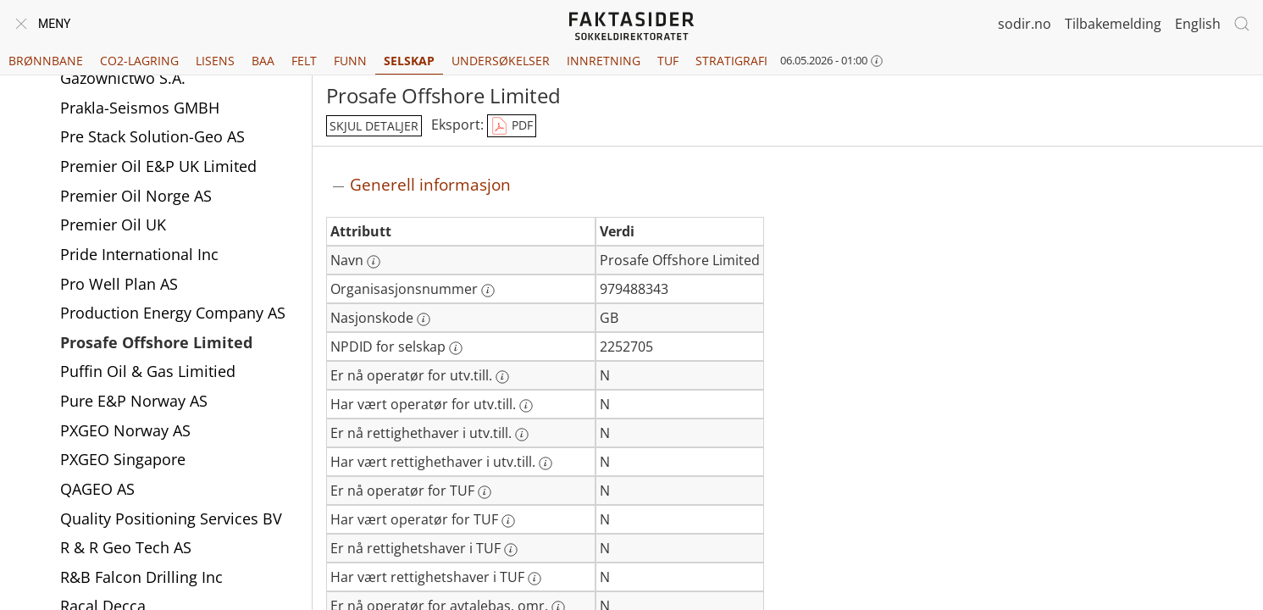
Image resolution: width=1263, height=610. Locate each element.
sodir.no (1024, 23)
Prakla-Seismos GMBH (139, 109)
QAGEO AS (97, 490)
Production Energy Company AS (172, 314)
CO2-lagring (139, 61)
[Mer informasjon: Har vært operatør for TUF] (508, 521)
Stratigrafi (731, 61)
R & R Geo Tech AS (125, 549)
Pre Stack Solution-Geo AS (152, 138)
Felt (304, 61)
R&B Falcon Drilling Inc (141, 578)
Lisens (215, 61)
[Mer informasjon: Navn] (373, 262)
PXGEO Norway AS (125, 432)
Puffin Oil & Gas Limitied (147, 373)
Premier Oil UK (113, 226)
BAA (263, 61)
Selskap (409, 61)
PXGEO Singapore (123, 461)
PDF (511, 126)
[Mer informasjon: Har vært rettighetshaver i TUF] (534, 578)
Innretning (603, 61)
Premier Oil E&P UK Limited (158, 168)
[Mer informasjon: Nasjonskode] (423, 319)
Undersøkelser (500, 61)
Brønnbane (45, 61)
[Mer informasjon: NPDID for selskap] (456, 348)
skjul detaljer (374, 126)
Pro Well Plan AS (119, 285)
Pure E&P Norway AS (134, 402)
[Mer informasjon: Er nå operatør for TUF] (484, 492)
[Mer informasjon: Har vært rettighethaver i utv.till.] (545, 463)
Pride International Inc (139, 256)
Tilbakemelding (1113, 23)
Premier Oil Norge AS (136, 197)
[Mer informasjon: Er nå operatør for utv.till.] (502, 377)
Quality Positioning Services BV (171, 520)
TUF (668, 61)
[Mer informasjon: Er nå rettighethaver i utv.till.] (522, 434)
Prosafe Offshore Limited (156, 344)
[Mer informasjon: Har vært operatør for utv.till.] (526, 406)
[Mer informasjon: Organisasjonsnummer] (488, 290)
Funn (350, 61)
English (1198, 23)
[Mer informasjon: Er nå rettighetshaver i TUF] (511, 550)
